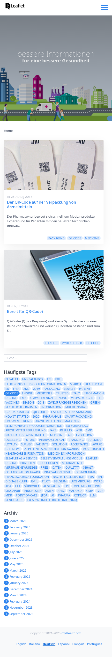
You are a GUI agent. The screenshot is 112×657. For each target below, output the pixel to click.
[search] (45, 358)
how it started (17, 416)
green (95, 402)
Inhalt (88, 467)
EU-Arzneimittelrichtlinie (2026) (52, 500)
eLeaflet (51, 343)
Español (63, 644)
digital (10, 398)
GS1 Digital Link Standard (71, 412)
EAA (17, 486)
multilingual (75, 407)
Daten (57, 467)
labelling (13, 440)
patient (84, 389)
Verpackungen (82, 398)
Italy (76, 393)
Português (94, 644)
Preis (44, 467)
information (51, 407)
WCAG (98, 481)
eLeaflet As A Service (21, 458)
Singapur (12, 491)
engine (27, 393)
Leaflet (91, 458)
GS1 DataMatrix (17, 412)
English (21, 644)
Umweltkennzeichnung (48, 398)
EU (7, 389)
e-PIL (34, 481)
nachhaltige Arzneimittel (25, 435)
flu (100, 398)
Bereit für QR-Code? (25, 311)
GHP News (12, 449)
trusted (62, 393)
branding (76, 440)
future (29, 440)
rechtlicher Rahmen (21, 407)
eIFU (58, 379)
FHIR (16, 389)
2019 (36, 389)
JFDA (44, 495)
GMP (89, 491)
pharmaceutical (52, 440)
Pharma (64, 495)
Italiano (34, 644)
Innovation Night (58, 472)
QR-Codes (40, 412)
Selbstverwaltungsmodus (61, 458)
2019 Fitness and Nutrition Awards (51, 449)
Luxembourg (80, 481)
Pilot (46, 481)
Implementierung (86, 486)
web (79, 430)
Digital (10, 463)
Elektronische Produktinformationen (35, 384)
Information (94, 393)
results (66, 430)
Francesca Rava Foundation (27, 477)
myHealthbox (71, 343)
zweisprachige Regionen (67, 402)
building (95, 440)
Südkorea (31, 486)
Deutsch (49, 644)
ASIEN (49, 491)
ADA (8, 486)
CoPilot (80, 495)
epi (66, 486)
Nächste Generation (68, 477)
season (28, 402)
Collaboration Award (22, 472)
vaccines (12, 402)
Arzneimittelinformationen (58, 421)
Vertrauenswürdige (21, 467)
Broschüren (48, 463)
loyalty (11, 444)
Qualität (72, 467)
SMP (89, 430)
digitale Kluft (16, 481)
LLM (93, 495)
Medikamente (72, 463)
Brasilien (27, 463)
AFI (70, 435)
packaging (56, 238)
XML (26, 389)
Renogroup (14, 500)
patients (42, 444)
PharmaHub (52, 416)
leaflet (69, 389)
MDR (8, 495)
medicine (92, 238)
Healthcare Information (24, 453)
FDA (91, 477)
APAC (61, 491)
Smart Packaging (78, 416)
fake (53, 430)
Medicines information (66, 453)
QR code (74, 238)
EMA (23, 398)
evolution (84, 435)
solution (59, 444)
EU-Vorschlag (77, 426)
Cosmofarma (85, 472)
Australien (51, 486)
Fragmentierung (18, 421)
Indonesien (33, 491)
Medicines (44, 393)
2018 (41, 402)
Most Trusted (93, 449)
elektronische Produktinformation (33, 426)
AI (52, 495)
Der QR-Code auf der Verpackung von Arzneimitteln (41, 204)
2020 (35, 416)
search (75, 384)
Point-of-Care (26, 495)
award (97, 444)
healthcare (94, 384)
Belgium (60, 481)
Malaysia (75, 491)
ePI (49, 379)
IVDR (100, 491)
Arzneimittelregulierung (25, 430)
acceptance (79, 444)
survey (26, 444)
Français (78, 644)
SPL (100, 477)
